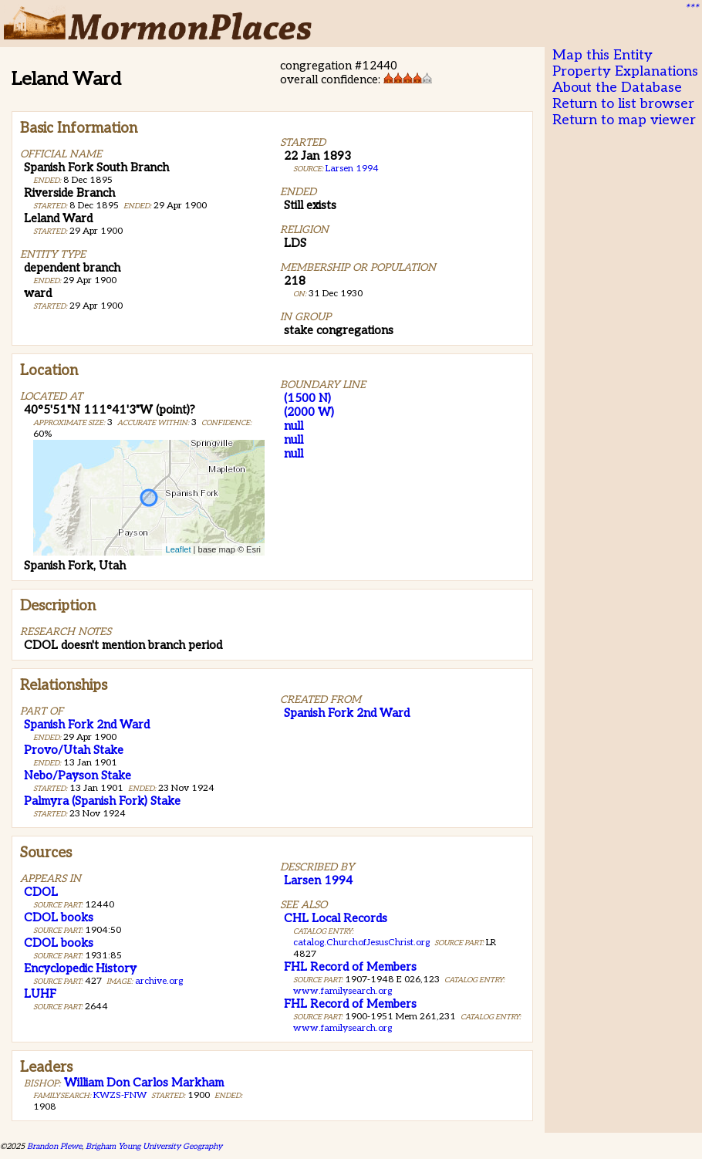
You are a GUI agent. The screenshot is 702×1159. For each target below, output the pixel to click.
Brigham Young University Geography (154, 1146)
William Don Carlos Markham (144, 1083)
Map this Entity (602, 55)
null (293, 426)
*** (691, 8)
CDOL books (58, 917)
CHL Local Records (335, 918)
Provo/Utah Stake (73, 750)
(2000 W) (309, 412)
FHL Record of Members (350, 967)
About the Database (617, 87)
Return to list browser (623, 104)
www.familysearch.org (342, 991)
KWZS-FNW (120, 1095)
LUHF (40, 994)
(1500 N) (307, 398)
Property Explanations (625, 71)
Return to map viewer (624, 120)
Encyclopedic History (80, 968)
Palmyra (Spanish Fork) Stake (102, 801)
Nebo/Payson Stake (77, 775)
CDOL (41, 892)
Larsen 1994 (352, 168)
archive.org (159, 981)
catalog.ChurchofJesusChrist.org (361, 942)
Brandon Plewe (54, 1146)
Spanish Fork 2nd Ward (87, 725)
